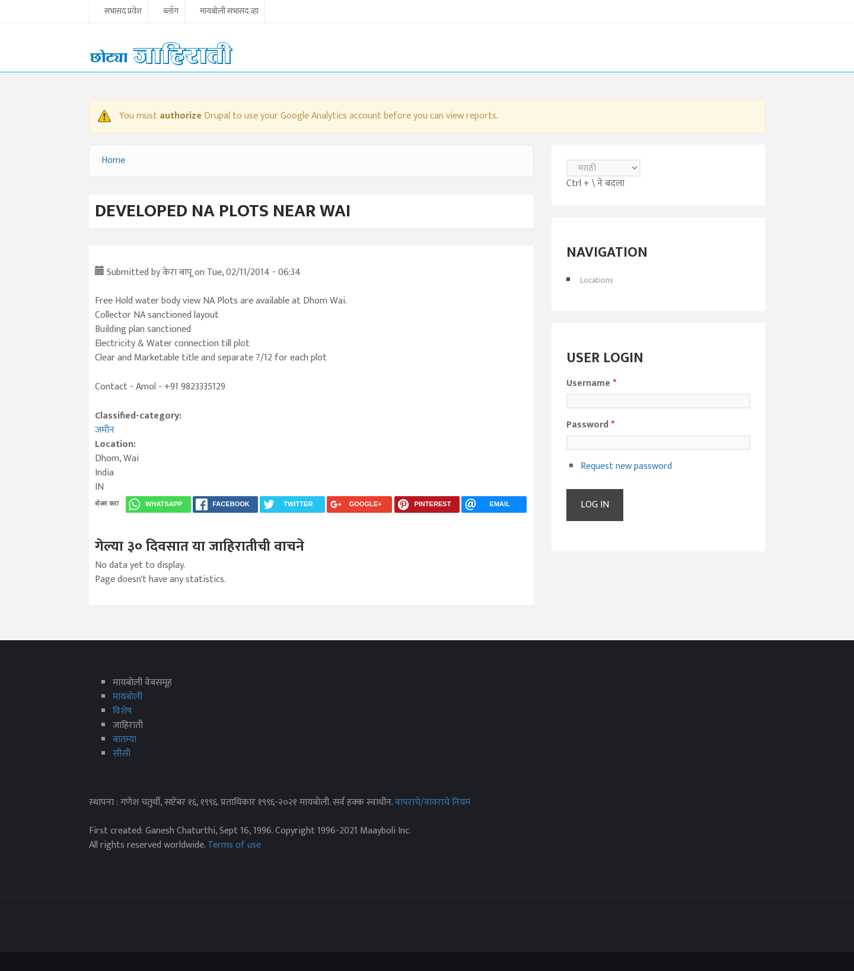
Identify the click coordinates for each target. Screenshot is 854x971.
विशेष (122, 711)
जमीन (104, 430)
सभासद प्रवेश (123, 11)
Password (590, 425)
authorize (181, 116)
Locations (596, 280)
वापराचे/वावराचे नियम (432, 802)
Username (591, 383)
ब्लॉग (171, 11)
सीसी (121, 754)
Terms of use (234, 845)
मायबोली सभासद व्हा (229, 11)
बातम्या (124, 740)
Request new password (626, 466)
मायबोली (127, 697)
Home (113, 160)
